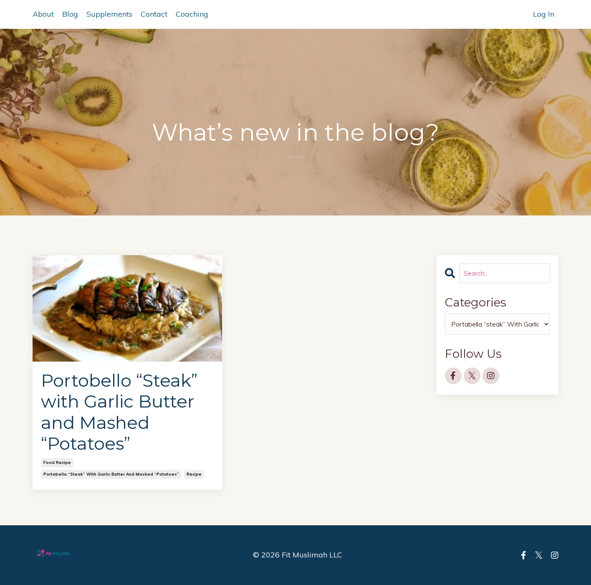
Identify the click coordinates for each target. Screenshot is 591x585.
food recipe (57, 462)
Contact (154, 14)
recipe (194, 474)
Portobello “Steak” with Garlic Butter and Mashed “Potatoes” (119, 412)
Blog (70, 14)
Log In (543, 14)
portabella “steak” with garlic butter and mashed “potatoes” (111, 474)
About (43, 14)
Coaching (192, 14)
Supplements (109, 14)
